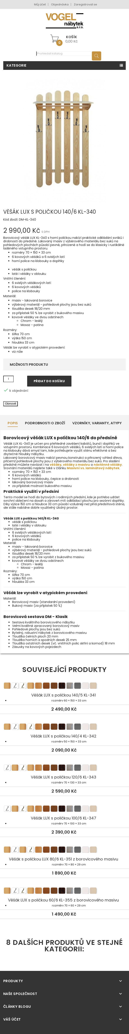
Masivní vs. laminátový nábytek (93, 468)
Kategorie (16, 65)
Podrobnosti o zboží (45, 423)
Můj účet (40, 4)
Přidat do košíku (49, 381)
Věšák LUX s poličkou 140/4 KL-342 (64, 727)
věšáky (55, 464)
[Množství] (8, 379)
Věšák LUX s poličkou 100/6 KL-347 (64, 809)
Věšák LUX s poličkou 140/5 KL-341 (64, 686)
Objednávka (60, 4)
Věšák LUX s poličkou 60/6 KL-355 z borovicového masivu (64, 891)
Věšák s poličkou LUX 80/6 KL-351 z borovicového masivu (64, 850)
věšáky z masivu (76, 464)
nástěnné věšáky (108, 464)
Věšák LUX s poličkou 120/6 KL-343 (64, 768)
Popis (13, 423)
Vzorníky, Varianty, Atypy (97, 423)
